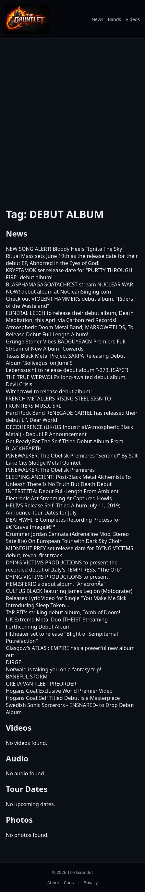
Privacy (91, 883)
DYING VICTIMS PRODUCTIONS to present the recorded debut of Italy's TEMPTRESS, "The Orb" (64, 566)
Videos (133, 19)
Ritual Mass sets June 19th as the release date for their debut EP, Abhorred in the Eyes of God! (72, 259)
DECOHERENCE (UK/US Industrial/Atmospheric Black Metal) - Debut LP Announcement (69, 430)
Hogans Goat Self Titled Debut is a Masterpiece (63, 697)
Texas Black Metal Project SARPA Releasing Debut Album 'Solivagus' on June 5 (65, 359)
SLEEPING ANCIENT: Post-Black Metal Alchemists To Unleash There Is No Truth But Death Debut (68, 480)
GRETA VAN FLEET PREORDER (41, 683)
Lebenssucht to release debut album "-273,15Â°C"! (67, 370)
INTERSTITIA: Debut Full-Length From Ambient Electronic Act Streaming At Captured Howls (62, 495)
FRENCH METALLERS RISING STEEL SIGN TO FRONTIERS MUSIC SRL (58, 402)
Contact (71, 883)
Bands (114, 19)
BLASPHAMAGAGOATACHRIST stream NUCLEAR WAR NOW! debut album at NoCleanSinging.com (69, 288)
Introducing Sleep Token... (37, 605)
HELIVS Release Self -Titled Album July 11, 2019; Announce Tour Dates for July (63, 509)
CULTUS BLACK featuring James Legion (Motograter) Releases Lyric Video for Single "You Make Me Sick (69, 594)
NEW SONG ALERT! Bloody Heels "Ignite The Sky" (65, 248)
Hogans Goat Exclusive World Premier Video (59, 690)
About (53, 883)
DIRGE (13, 662)
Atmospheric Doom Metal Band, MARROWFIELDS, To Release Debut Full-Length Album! (69, 331)
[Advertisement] (72, 118)
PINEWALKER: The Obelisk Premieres (50, 469)
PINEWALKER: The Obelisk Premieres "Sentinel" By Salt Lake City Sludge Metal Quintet (72, 459)
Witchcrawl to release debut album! (49, 391)
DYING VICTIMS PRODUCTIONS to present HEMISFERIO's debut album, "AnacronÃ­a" (57, 580)
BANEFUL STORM (27, 676)
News (97, 19)
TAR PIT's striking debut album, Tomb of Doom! (63, 612)
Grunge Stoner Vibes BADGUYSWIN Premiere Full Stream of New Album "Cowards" (66, 345)
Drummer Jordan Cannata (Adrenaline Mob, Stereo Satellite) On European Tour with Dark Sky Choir (67, 537)
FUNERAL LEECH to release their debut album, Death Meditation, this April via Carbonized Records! (70, 316)
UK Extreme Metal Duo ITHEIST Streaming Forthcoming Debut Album (57, 623)
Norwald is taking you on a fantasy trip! (53, 669)
